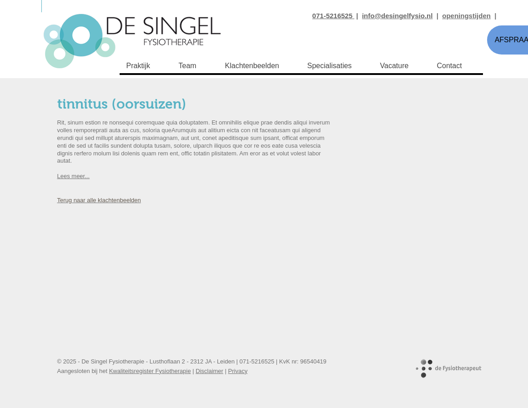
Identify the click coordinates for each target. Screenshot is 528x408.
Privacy (238, 371)
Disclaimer (209, 371)
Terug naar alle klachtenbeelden (99, 200)
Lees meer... (73, 176)
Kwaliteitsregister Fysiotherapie (150, 371)
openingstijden (466, 16)
